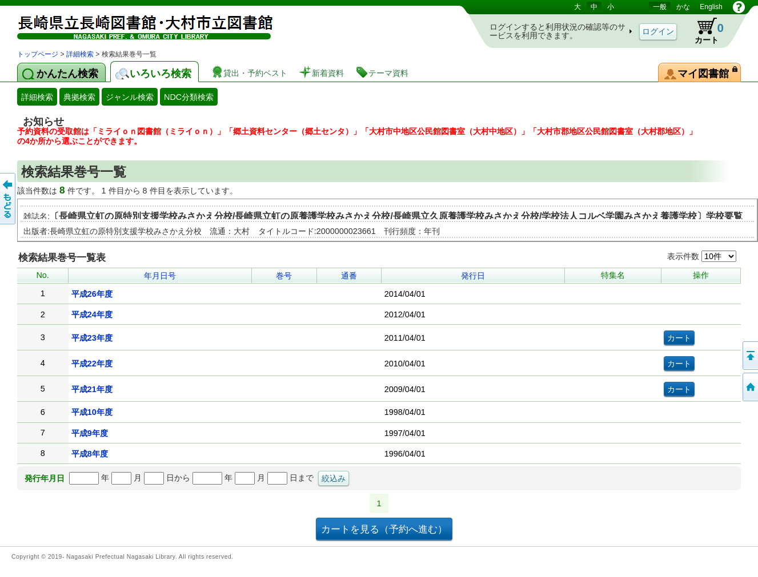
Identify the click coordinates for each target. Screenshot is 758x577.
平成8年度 (89, 453)
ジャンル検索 (130, 97)
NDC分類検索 (189, 97)
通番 (349, 275)
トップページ (37, 54)
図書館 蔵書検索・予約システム (137, 24)
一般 (660, 7)
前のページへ (8, 198)
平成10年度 (92, 412)
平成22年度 (92, 363)
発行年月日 (45, 478)
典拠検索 (79, 97)
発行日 (473, 275)
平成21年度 (92, 389)
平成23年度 (92, 337)
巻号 (284, 275)
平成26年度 (92, 293)
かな (683, 7)
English (711, 7)
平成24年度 (92, 314)
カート (704, 31)
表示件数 (701, 256)
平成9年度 (89, 433)
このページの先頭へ (749, 355)
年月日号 (160, 275)
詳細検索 (80, 54)
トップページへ (749, 387)
